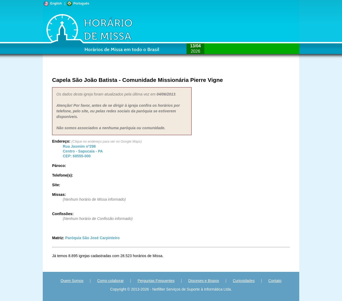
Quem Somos (72, 281)
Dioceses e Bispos (203, 281)
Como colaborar (110, 281)
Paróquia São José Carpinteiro (92, 238)
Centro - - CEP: (83, 151)
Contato (274, 281)
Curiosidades (244, 281)
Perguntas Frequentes (156, 281)
